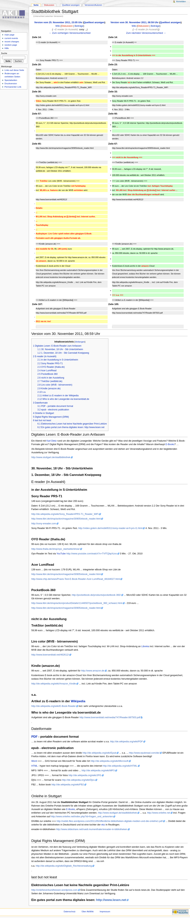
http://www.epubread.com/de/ (144, 753)
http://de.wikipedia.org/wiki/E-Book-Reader (53, 706)
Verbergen (80, 342)
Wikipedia (78, 701)
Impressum (105, 911)
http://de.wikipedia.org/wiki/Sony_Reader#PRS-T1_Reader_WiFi (65, 514)
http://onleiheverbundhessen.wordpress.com (54, 890)
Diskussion (67, 26)
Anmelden (181, 1)
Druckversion (10, 83)
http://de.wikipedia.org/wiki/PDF (126, 741)
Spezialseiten (10, 80)
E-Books (170, 444)
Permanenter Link (12, 87)
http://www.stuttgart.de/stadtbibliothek (50, 457)
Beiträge (79, 26)
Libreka (145, 646)
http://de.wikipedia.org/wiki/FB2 (67, 784)
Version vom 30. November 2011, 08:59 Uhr (135, 22)
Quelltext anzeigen (94, 22)
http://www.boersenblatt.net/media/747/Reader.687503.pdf (109, 717)
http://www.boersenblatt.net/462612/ (50, 654)
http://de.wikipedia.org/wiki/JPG (84, 775)
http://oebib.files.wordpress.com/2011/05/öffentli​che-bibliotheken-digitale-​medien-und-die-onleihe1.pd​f (110, 821)
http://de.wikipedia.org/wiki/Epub (99, 753)
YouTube (61, 553)
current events (11, 38)
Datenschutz (70, 911)
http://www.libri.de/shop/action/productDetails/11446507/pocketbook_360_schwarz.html (76, 603)
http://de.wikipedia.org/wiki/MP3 (98, 770)
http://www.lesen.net (111, 900)
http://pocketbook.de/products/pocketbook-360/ (96, 595)
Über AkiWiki (88, 911)
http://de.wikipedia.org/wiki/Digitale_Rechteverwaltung (64, 866)
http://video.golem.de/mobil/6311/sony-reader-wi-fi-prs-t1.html (110, 528)
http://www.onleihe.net (158, 813)
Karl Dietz (51, 441)
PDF (34, 736)
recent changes (11, 41)
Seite (35, 5)
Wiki (57, 26)
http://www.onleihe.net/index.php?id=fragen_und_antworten (82, 816)
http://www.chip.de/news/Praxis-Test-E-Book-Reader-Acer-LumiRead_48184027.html (75, 579)
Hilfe (6, 48)
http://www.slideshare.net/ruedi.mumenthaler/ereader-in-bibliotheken (91, 829)
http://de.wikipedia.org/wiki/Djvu (78, 780)
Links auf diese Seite (14, 70)
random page (10, 45)
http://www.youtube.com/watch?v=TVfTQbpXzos (91, 553)
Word (34, 761)
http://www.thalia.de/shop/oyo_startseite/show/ (55, 549)
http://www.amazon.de (92, 670)
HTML (34, 766)
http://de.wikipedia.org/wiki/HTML (120, 766)
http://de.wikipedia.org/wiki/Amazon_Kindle (53, 683)
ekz (103, 824)
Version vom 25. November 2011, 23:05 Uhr (58, 22)
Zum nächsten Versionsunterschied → (146, 33)
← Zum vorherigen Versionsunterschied (70, 33)
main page (9, 35)
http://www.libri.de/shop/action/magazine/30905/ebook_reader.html (66, 518)
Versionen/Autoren (93, 5)
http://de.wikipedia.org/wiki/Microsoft (109, 761)
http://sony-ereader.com (43, 523)
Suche (4, 53)
